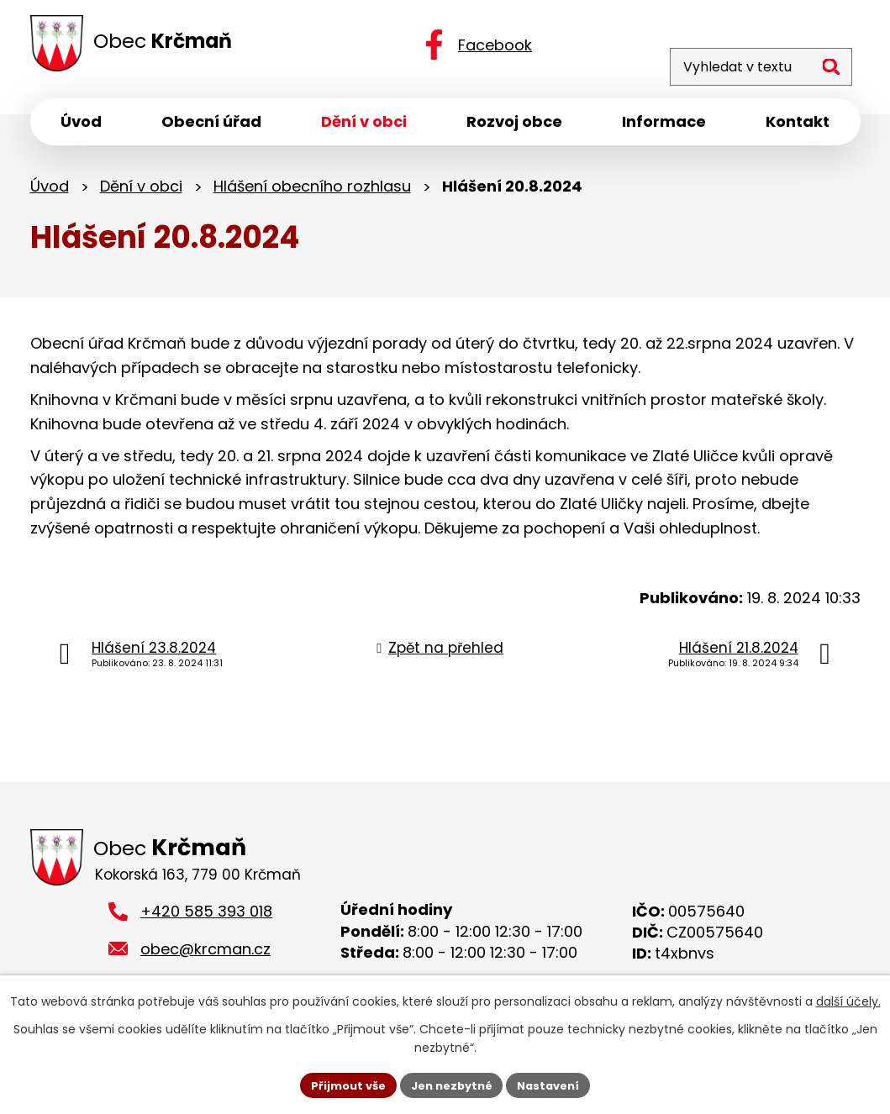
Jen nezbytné (452, 1083)
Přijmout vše (341, 1083)
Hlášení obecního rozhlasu (312, 191)
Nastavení (556, 1083)
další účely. (848, 999)
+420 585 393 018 (206, 919)
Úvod (49, 191)
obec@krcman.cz (205, 956)
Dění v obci (141, 191)
